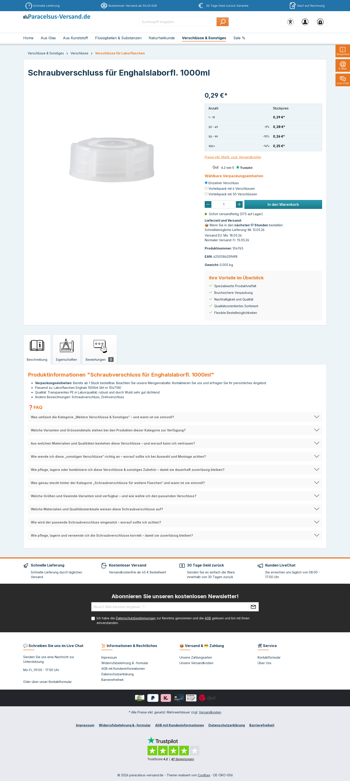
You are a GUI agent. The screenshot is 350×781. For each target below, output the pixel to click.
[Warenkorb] (320, 21)
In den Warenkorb (283, 204)
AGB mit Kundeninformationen (123, 668)
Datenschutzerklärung (117, 674)
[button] (175, 417)
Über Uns (264, 663)
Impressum (109, 657)
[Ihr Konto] (305, 21)
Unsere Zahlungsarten (195, 657)
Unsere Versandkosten (196, 663)
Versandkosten (210, 712)
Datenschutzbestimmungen (136, 618)
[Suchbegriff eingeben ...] (178, 21)
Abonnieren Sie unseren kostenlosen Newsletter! (175, 596)
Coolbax (204, 775)
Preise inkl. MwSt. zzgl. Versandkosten (233, 157)
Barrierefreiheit (112, 680)
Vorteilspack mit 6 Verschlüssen (231, 188)
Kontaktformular (60, 682)
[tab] (37, 349)
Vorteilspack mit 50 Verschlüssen (232, 194)
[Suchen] (223, 21)
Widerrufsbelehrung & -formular (124, 663)
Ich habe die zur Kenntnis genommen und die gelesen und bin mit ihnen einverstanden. (173, 620)
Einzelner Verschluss (223, 183)
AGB (208, 618)
